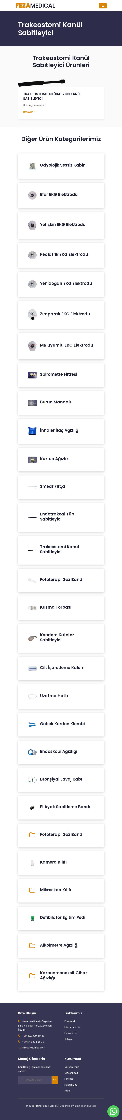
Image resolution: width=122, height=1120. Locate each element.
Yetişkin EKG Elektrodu (63, 224)
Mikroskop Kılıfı (55, 889)
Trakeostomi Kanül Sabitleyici (59, 549)
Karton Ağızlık (54, 458)
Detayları (29, 112)
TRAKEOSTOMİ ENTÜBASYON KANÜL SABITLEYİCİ (52, 96)
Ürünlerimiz (70, 1033)
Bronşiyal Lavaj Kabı (61, 779)
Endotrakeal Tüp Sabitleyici (57, 517)
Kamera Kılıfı (53, 862)
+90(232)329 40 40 (31, 1036)
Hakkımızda (70, 1085)
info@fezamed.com (31, 1048)
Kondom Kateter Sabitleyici (57, 637)
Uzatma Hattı (54, 695)
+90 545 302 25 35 (31, 1042)
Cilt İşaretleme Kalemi (63, 667)
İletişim (68, 1039)
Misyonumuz (71, 1067)
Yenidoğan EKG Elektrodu (66, 283)
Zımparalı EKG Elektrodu (65, 314)
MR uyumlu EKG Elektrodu (66, 345)
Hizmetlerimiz (72, 1027)
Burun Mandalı (55, 402)
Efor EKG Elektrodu (59, 194)
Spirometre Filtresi (58, 374)
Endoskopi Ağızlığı (58, 751)
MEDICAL (35, 6)
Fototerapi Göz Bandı (62, 579)
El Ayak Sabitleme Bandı (65, 806)
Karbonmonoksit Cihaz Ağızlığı (63, 975)
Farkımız (69, 1079)
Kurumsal (69, 1021)
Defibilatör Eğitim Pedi (62, 917)
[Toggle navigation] (102, 5)
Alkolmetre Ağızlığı (59, 945)
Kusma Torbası (55, 607)
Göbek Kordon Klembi (62, 723)
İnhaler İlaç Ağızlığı (59, 430)
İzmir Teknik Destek (85, 1106)
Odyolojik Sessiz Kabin (63, 165)
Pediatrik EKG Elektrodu (64, 254)
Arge (67, 1091)
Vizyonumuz (71, 1073)
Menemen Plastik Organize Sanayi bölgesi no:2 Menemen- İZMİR (35, 1025)
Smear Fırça (52, 486)
